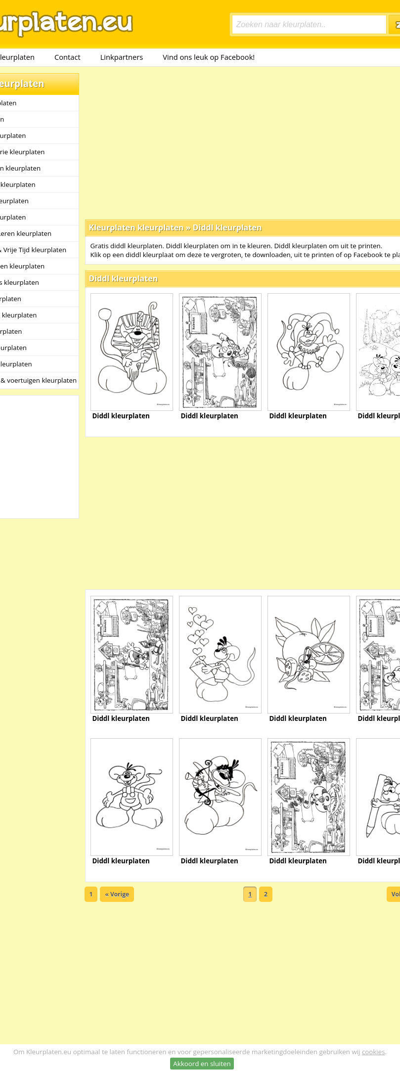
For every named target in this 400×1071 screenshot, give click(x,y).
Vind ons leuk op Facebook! (209, 57)
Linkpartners (121, 57)
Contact (67, 57)
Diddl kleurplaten (227, 227)
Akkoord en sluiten (201, 1063)
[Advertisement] (217, 142)
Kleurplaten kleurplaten (136, 227)
